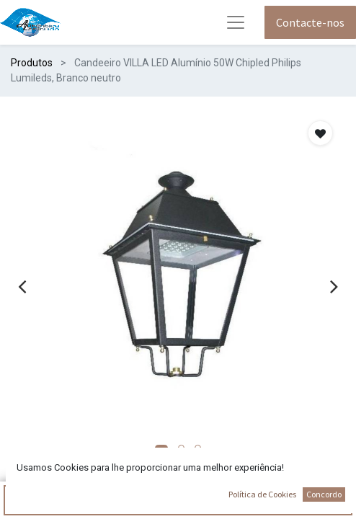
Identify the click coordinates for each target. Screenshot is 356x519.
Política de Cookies (262, 494)
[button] (320, 133)
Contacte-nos (310, 22)
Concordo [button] (324, 494)
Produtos (32, 62)
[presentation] (22, 286)
